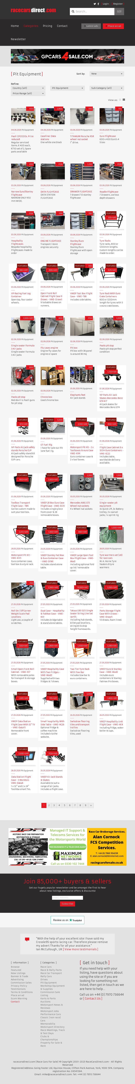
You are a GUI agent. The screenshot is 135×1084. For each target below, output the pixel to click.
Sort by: (80, 73)
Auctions (45, 1001)
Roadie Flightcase (109, 191)
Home (15, 26)
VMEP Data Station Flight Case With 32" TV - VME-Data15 (23, 724)
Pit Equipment (48, 982)
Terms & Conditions (22, 992)
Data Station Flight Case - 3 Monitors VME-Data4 (21, 780)
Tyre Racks (105, 241)
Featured (16, 970)
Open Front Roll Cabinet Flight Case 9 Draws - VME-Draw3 (51, 296)
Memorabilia (47, 1023)
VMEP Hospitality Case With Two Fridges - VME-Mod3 (52, 672)
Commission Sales (21, 982)
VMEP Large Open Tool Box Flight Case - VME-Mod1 (82, 558)
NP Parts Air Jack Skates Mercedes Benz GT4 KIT (111, 398)
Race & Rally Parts (51, 970)
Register (118, 3)
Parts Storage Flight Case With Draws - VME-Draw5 (110, 613)
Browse (15, 966)
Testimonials (18, 989)
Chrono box (46, 397)
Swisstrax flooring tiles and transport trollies (80, 724)
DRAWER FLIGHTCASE (81, 191)
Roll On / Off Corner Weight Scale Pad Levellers (21, 613)
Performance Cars (50, 1014)
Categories (31, 26)
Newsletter (18, 39)
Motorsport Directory (52, 1027)
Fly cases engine (49, 348)
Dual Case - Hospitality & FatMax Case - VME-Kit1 (52, 613)
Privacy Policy (19, 985)
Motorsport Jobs (49, 1011)
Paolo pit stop (107, 345)
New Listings (18, 973)
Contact (62, 26)
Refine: (15, 84)
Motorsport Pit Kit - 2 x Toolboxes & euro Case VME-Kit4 (82, 450)
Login (106, 3)
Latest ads (91, 26)
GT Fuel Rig (46, 444)
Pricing (47, 26)
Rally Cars (46, 976)
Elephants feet (77, 395)
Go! (119, 11)
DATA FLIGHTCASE (50, 191)
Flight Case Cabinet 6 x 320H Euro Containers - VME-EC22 (112, 450)
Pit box (73, 348)
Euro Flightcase (108, 136)
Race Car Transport (51, 973)
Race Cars (46, 966)
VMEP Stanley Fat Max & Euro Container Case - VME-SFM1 (52, 558)
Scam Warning (19, 998)
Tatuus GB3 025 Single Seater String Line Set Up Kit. (81, 613)
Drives (44, 979)
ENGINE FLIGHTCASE (51, 241)
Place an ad (113, 26)
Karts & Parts (48, 998)
